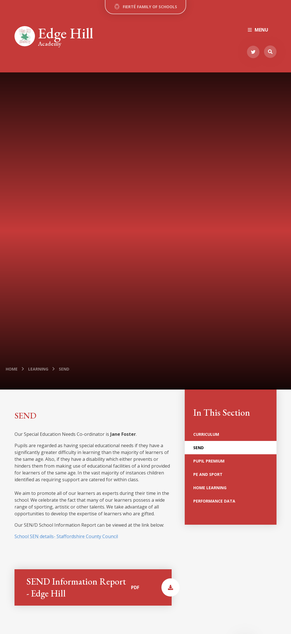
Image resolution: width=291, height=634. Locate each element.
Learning (38, 369)
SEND (64, 369)
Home (12, 369)
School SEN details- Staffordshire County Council (66, 536)
